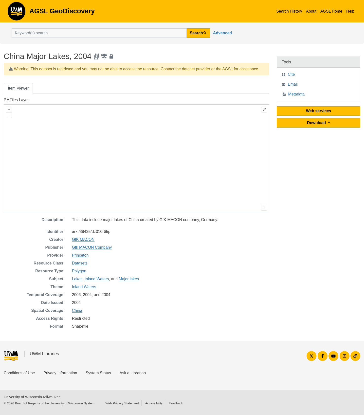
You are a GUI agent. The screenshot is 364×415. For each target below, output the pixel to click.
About (311, 11)
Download (317, 123)
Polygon (79, 271)
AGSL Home (331, 11)
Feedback (176, 403)
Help (350, 11)
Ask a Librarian (133, 373)
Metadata (296, 94)
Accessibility (154, 403)
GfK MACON (83, 239)
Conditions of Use (19, 373)
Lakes (77, 279)
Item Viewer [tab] (18, 88)
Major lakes (129, 279)
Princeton (80, 255)
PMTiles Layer (16, 100)
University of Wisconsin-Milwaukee (32, 397)
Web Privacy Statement (122, 403)
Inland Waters (97, 279)
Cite (291, 74)
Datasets (80, 263)
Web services (318, 111)
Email (293, 84)
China (77, 310)
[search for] (99, 33)
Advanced (222, 33)
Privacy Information (60, 373)
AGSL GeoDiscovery (16, 12)
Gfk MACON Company (92, 247)
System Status (98, 373)
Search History (289, 11)
